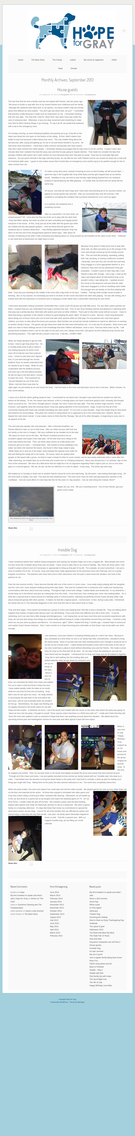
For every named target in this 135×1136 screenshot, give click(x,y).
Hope (60, 68)
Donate (74, 68)
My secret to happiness (94, 60)
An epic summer (96, 951)
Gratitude (93, 923)
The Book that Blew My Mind (101, 933)
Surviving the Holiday (98, 917)
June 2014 (54, 892)
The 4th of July (95, 982)
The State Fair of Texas (99, 936)
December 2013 (57, 905)
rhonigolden (64, 94)
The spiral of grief (96, 926)
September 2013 (57, 914)
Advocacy (93, 911)
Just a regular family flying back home (105, 957)
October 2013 (56, 911)
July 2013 (54, 920)
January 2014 (56, 902)
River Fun (93, 961)
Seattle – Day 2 (96, 970)
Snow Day (93, 902)
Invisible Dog (67, 549)
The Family (57, 60)
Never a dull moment (35, 911)
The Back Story (37, 60)
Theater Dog (94, 914)
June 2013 (54, 923)
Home (20, 60)
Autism (73, 60)
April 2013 (54, 929)
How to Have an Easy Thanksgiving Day (106, 920)
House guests (67, 89)
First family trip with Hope (100, 976)
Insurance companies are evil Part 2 (104, 942)
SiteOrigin (81, 1002)
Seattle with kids (96, 973)
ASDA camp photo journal (100, 964)
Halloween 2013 (96, 929)
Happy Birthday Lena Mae (100, 985)
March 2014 (55, 895)
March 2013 (55, 933)
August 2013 (55, 917)
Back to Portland (96, 967)
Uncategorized (90, 94)
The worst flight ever (98, 979)
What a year (94, 905)
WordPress (64, 1002)
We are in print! (95, 954)
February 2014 (56, 898)
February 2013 (56, 936)
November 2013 (57, 908)
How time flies (95, 939)
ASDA (114, 60)
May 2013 (54, 926)
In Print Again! (95, 908)
